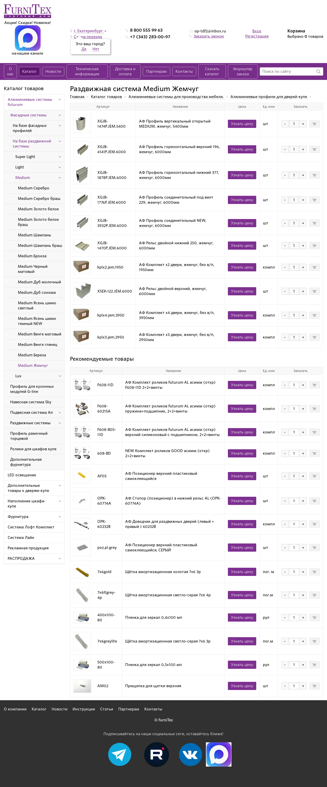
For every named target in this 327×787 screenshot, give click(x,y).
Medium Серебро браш (39, 199)
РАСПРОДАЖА (21, 558)
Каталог (29, 71)
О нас (10, 71)
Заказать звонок (209, 36)
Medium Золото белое (38, 209)
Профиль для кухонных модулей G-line (32, 389)
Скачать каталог (212, 71)
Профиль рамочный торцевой (29, 436)
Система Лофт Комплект (31, 527)
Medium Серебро (33, 188)
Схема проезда (88, 37)
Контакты (184, 71)
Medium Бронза (32, 256)
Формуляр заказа (242, 71)
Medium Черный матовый (33, 269)
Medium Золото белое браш (38, 222)
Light (19, 167)
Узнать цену (242, 124)
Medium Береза (32, 355)
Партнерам (156, 71)
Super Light (25, 157)
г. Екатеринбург (89, 31)
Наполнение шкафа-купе (26, 503)
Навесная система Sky (30, 402)
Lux (18, 376)
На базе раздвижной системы (32, 143)
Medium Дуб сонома (37, 292)
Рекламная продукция (28, 548)
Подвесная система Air (31, 412)
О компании (15, 709)
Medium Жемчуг (33, 366)
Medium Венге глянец (37, 345)
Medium (22, 178)
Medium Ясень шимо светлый (37, 305)
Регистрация (256, 36)
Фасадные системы (28, 115)
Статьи (106, 709)
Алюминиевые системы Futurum (30, 102)
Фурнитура (18, 517)
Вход (256, 31)
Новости (53, 71)
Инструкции (84, 709)
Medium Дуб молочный (39, 282)
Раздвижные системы (30, 423)
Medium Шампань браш (40, 246)
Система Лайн (21, 538)
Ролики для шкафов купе (33, 449)
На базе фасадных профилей (30, 128)
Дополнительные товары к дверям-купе (28, 488)
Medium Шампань (34, 235)
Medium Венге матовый (39, 334)
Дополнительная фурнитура (26, 462)
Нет (95, 49)
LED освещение (22, 475)
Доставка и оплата (125, 71)
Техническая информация (87, 71)
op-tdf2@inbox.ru (210, 31)
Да (83, 49)
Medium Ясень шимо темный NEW (37, 321)
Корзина (296, 31)
